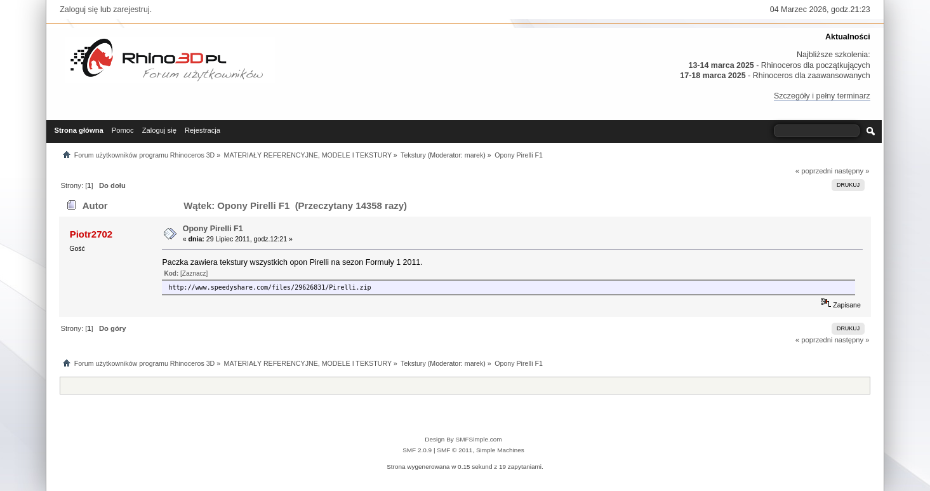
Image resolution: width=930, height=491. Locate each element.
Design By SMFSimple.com (463, 439)
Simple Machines (500, 450)
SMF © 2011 (454, 450)
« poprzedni (814, 171)
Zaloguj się (79, 9)
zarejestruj (131, 9)
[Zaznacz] (194, 273)
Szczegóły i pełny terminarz (822, 95)
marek (474, 155)
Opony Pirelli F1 (213, 228)
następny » (852, 171)
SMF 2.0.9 (417, 450)
